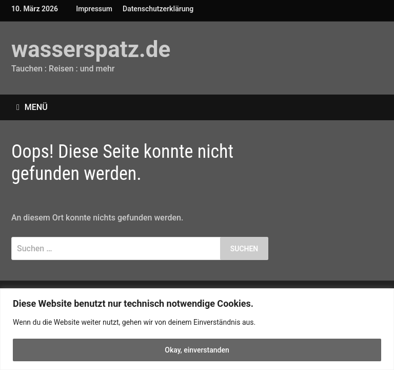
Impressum (94, 9)
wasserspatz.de (90, 49)
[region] (197, 329)
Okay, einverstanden (197, 350)
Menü (32, 107)
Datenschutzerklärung (158, 9)
